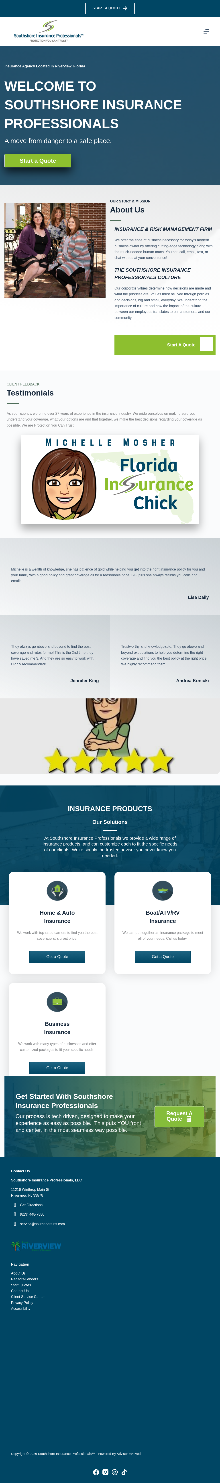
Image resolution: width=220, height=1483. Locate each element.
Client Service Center (28, 1297)
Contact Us (20, 1291)
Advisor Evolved (129, 1454)
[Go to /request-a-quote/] (165, 345)
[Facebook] (96, 1472)
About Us (18, 1273)
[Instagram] (105, 1472)
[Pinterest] (115, 1472)
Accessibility (20, 1308)
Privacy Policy (22, 1303)
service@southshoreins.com (42, 1224)
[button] (57, 957)
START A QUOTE (109, 8)
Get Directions (31, 1205)
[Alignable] (124, 1472)
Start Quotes (21, 1285)
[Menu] (206, 31)
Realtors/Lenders (24, 1279)
